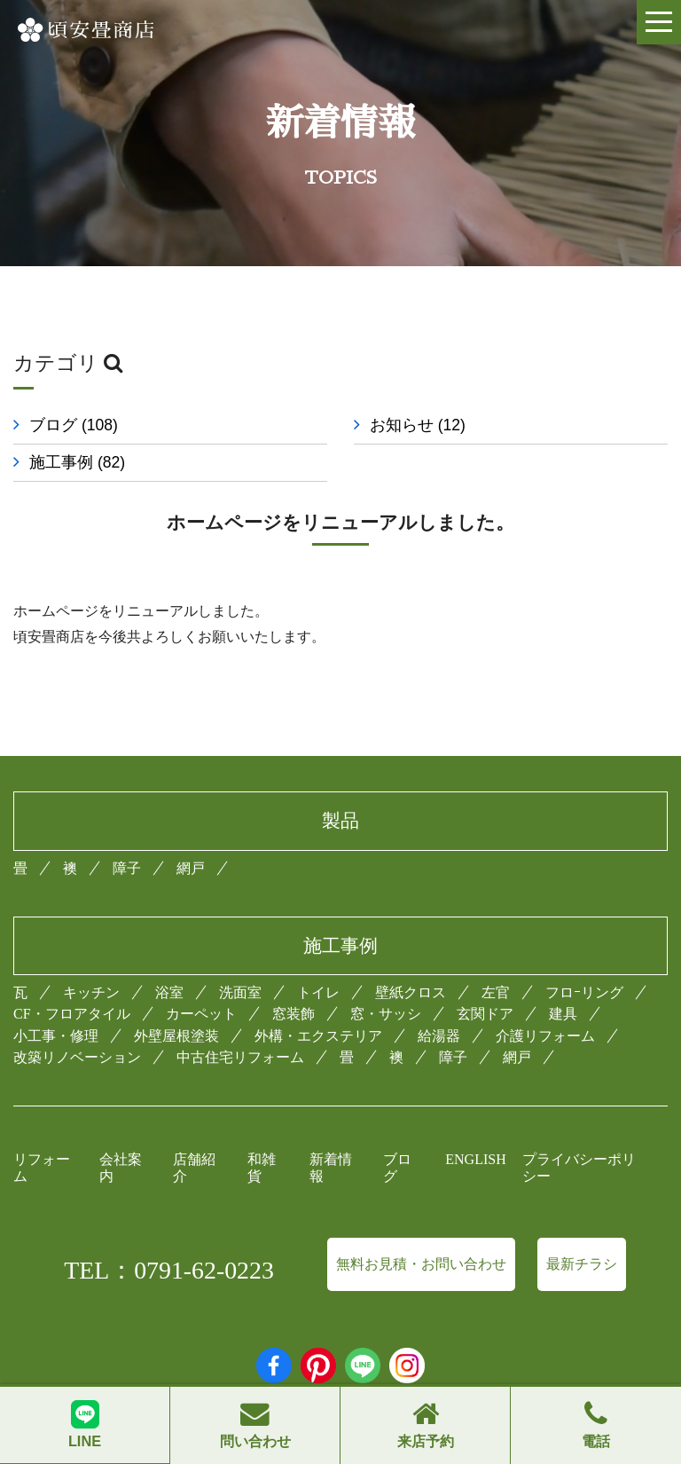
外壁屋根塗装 (176, 1035)
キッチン (91, 992)
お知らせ (418, 425)
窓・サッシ (385, 1013)
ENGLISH (475, 1159)
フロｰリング (584, 992)
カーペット (201, 1013)
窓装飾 (293, 1013)
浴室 (169, 992)
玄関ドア (485, 1013)
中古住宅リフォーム (240, 1057)
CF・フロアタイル (71, 1013)
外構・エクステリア (318, 1035)
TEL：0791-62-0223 (169, 1270)
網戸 (190, 868)
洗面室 (240, 992)
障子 (127, 868)
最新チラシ (581, 1263)
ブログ (73, 425)
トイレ (318, 992)
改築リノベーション (77, 1057)
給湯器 (439, 1035)
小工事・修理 (55, 1035)
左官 (495, 992)
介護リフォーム (545, 1035)
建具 (563, 1013)
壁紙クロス (410, 992)
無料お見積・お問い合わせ (421, 1263)
